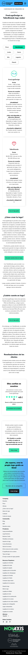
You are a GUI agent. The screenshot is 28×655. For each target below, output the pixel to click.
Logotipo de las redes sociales (10, 601)
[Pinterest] (10, 622)
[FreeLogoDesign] (7, 3)
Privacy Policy (18, 653)
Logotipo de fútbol (7, 591)
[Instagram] (7, 622)
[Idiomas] (6, 616)
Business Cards (6, 536)
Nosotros (5, 501)
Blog (4, 521)
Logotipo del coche (7, 565)
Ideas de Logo (6, 511)
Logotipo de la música (8, 609)
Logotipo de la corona (8, 599)
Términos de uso (10, 653)
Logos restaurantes (7, 606)
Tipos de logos (6, 554)
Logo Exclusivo (6, 534)
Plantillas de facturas (8, 539)
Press (4, 503)
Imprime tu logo (7, 541)
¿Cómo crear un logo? (8, 508)
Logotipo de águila (7, 568)
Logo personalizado (7, 531)
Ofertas (4, 506)
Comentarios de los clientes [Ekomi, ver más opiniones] (14, 408)
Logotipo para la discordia (9, 570)
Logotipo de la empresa (9, 583)
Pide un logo (14, 450)
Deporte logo (6, 586)
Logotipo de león (7, 594)
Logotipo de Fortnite (8, 575)
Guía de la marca (7, 546)
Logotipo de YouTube (8, 563)
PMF (4, 523)
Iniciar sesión (18, 3)
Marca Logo (6, 589)
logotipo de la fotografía (9, 604)
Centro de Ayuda (7, 516)
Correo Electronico (7, 544)
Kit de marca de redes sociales (10, 549)
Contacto (5, 513)
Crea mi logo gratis (14, 211)
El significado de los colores (9, 551)
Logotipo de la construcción (9, 596)
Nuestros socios (6, 526)
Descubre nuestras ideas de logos (14, 258)
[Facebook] (4, 622)
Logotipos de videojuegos (9, 573)
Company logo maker (8, 580)
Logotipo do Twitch (7, 578)
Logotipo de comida (8, 611)
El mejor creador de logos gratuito (11, 556)
